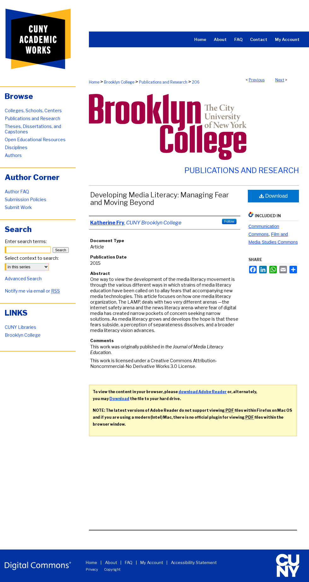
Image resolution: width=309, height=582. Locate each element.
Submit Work (18, 207)
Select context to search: (32, 258)
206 (196, 82)
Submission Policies (25, 199)
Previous (257, 80)
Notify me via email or (32, 291)
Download (273, 196)
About (111, 562)
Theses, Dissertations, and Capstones (33, 129)
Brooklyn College (119, 82)
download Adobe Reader (202, 391)
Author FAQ (17, 191)
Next (279, 80)
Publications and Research (163, 82)
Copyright (112, 569)
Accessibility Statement (194, 562)
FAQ (128, 562)
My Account (151, 562)
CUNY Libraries (20, 327)
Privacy (92, 569)
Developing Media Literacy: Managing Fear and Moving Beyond (159, 199)
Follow (229, 221)
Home (94, 82)
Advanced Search (23, 278)
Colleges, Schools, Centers (33, 110)
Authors (13, 155)
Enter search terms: (26, 241)
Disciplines (16, 147)
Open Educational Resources (35, 139)
